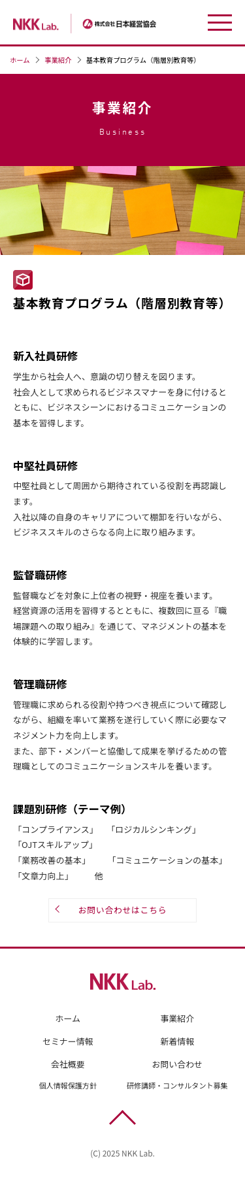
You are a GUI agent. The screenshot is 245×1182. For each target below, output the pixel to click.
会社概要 (68, 1064)
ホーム (20, 60)
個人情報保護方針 (68, 1086)
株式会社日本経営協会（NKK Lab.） (101, 23)
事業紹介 (57, 60)
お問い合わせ (177, 1064)
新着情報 (177, 1042)
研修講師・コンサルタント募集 (177, 1086)
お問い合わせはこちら (123, 910)
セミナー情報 (67, 1042)
